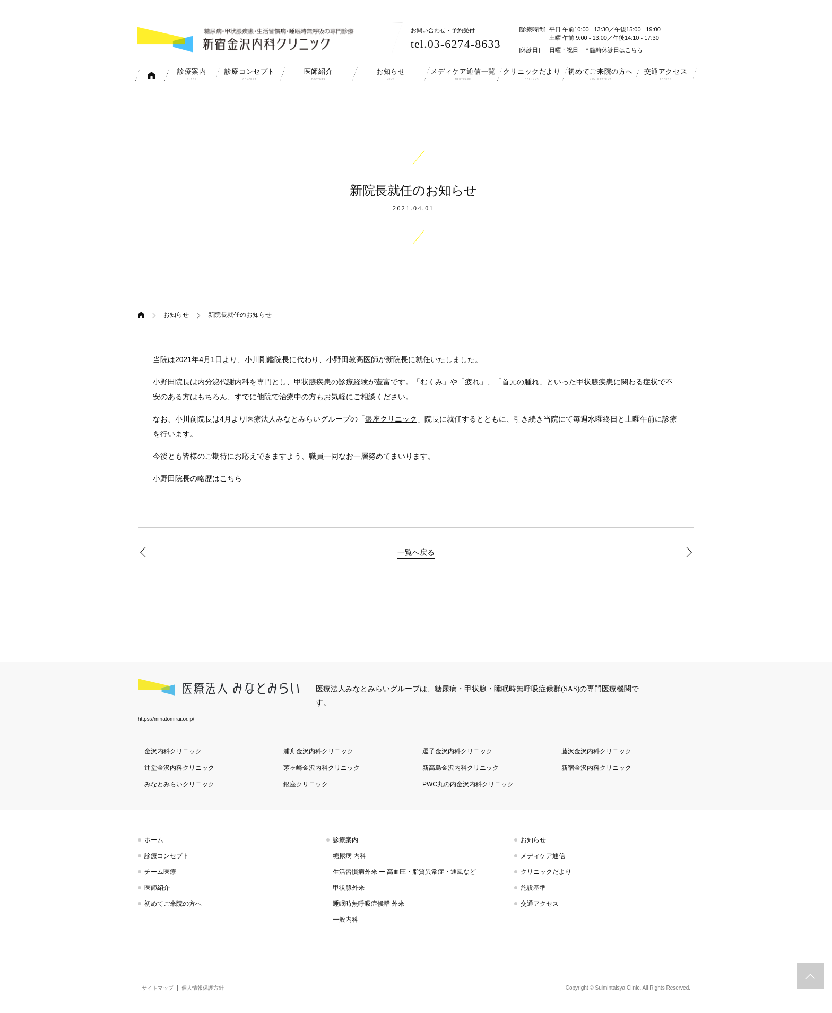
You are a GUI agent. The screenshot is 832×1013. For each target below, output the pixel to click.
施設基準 (533, 887)
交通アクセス (540, 903)
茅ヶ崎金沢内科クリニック (321, 767)
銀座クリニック (391, 419)
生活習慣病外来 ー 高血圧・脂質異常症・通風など (404, 871)
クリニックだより (546, 871)
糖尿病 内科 (349, 856)
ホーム (153, 840)
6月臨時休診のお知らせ (686, 552)
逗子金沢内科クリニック (457, 751)
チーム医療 (160, 871)
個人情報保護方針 (202, 988)
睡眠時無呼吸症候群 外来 (368, 903)
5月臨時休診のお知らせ (145, 552)
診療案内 (345, 840)
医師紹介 (157, 887)
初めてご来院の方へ (173, 903)
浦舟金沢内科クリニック (318, 751)
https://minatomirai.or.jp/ (166, 719)
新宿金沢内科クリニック (596, 767)
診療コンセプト (166, 856)
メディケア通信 (543, 856)
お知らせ (176, 315)
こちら (231, 478)
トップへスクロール (810, 976)
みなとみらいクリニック (179, 784)
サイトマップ (158, 988)
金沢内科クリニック (173, 751)
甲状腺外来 (349, 887)
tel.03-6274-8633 (456, 43)
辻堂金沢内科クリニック (179, 767)
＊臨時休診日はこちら (613, 50)
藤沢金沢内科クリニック (596, 751)
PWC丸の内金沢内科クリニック (468, 784)
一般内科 (345, 919)
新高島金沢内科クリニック (460, 767)
